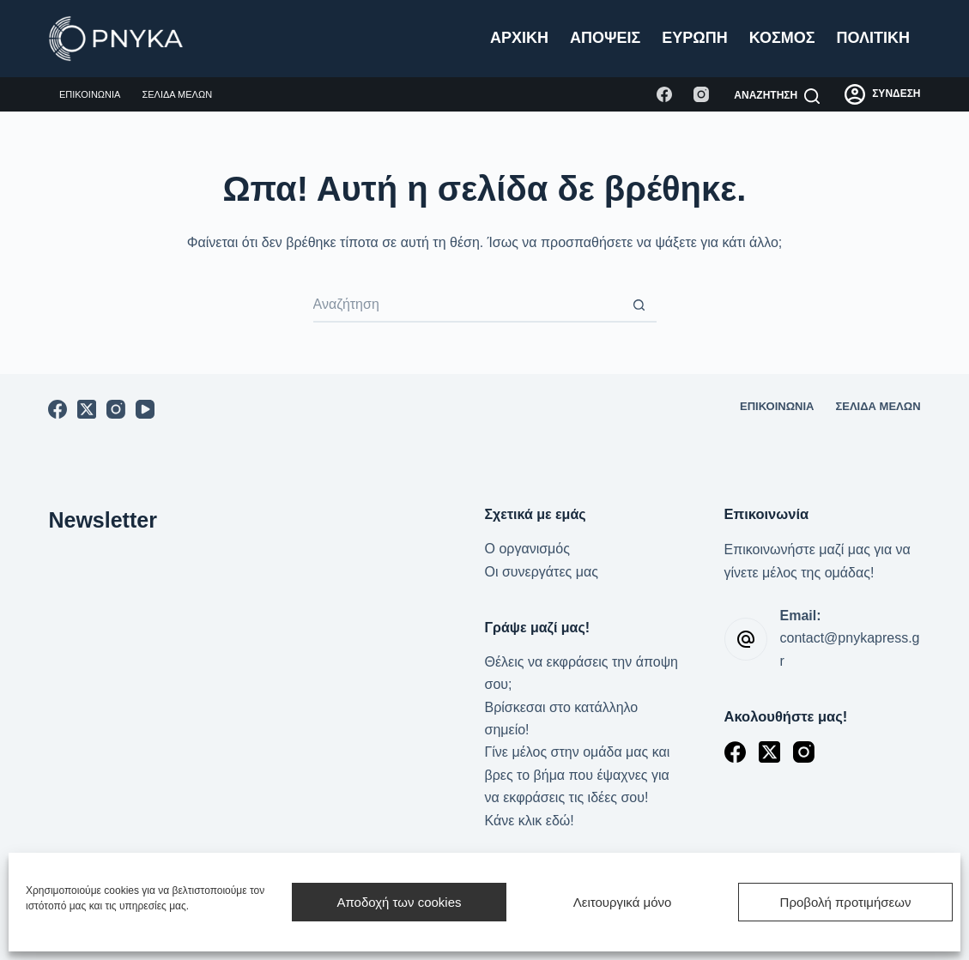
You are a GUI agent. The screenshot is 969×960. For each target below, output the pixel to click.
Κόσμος (782, 37)
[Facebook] (664, 94)
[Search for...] (467, 305)
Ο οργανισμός (527, 548)
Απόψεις (605, 37)
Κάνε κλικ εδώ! (529, 820)
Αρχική (519, 37)
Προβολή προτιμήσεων (845, 902)
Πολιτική (874, 37)
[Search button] (639, 305)
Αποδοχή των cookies (398, 902)
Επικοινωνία (89, 94)
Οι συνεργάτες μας (541, 572)
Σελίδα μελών (177, 94)
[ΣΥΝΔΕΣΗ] (882, 94)
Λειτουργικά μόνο (622, 902)
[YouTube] (145, 409)
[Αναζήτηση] (777, 96)
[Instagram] (701, 94)
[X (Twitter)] (86, 409)
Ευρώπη (694, 37)
